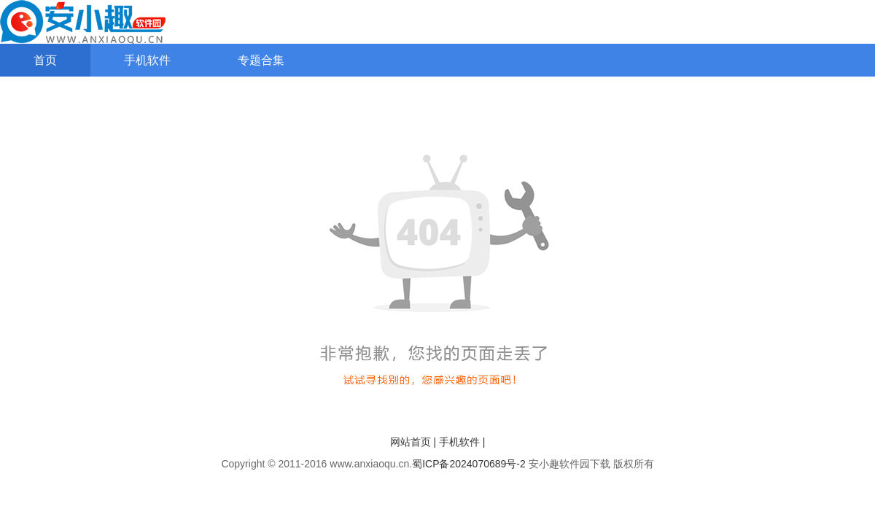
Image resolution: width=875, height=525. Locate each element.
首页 (45, 60)
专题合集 (261, 60)
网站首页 (410, 442)
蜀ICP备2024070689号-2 (469, 464)
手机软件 (147, 60)
